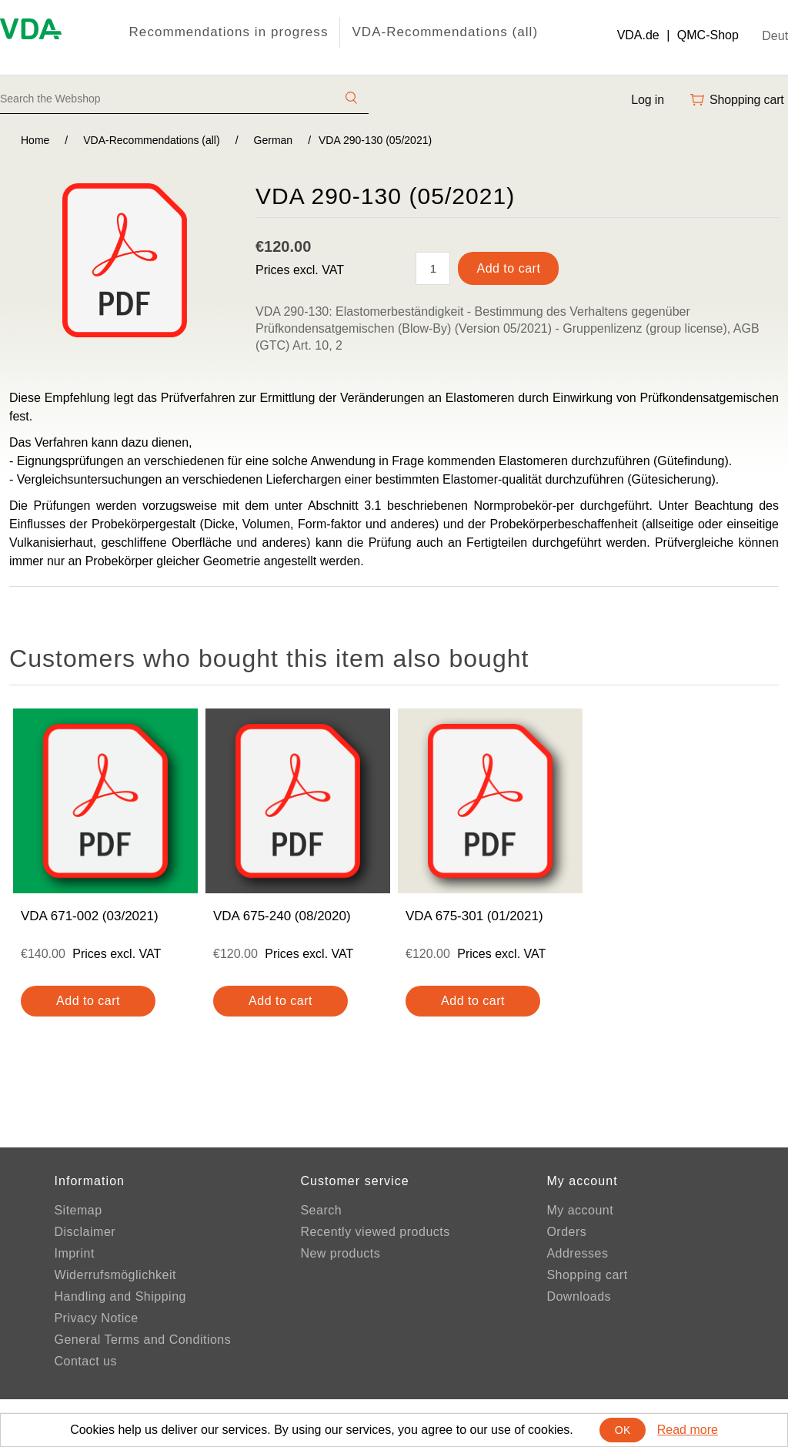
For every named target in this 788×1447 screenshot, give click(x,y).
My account (579, 1210)
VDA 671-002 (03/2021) (90, 916)
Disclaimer (84, 1231)
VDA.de (638, 35)
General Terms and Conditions (142, 1339)
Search (321, 1210)
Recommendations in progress (229, 32)
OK (623, 1430)
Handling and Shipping (120, 1296)
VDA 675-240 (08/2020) (282, 916)
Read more (687, 1429)
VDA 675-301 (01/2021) (474, 916)
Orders (566, 1231)
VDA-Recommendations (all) (445, 32)
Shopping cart (586, 1274)
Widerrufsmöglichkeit (114, 1274)
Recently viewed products (374, 1231)
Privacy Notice (96, 1318)
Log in (647, 99)
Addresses (577, 1253)
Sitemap (78, 1210)
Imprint (74, 1253)
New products (340, 1253)
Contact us (85, 1361)
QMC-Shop (708, 35)
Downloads (578, 1296)
